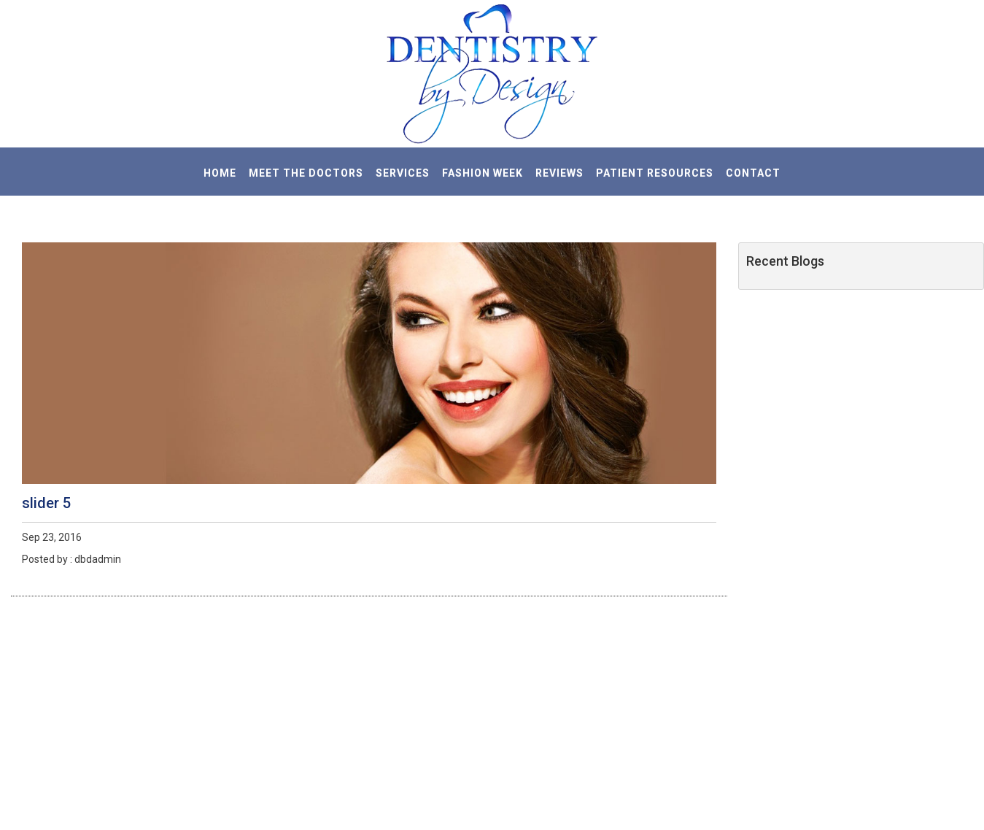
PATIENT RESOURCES (654, 173)
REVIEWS (559, 173)
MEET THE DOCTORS (306, 173)
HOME (220, 173)
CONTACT (753, 173)
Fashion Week (482, 173)
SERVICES (403, 173)
